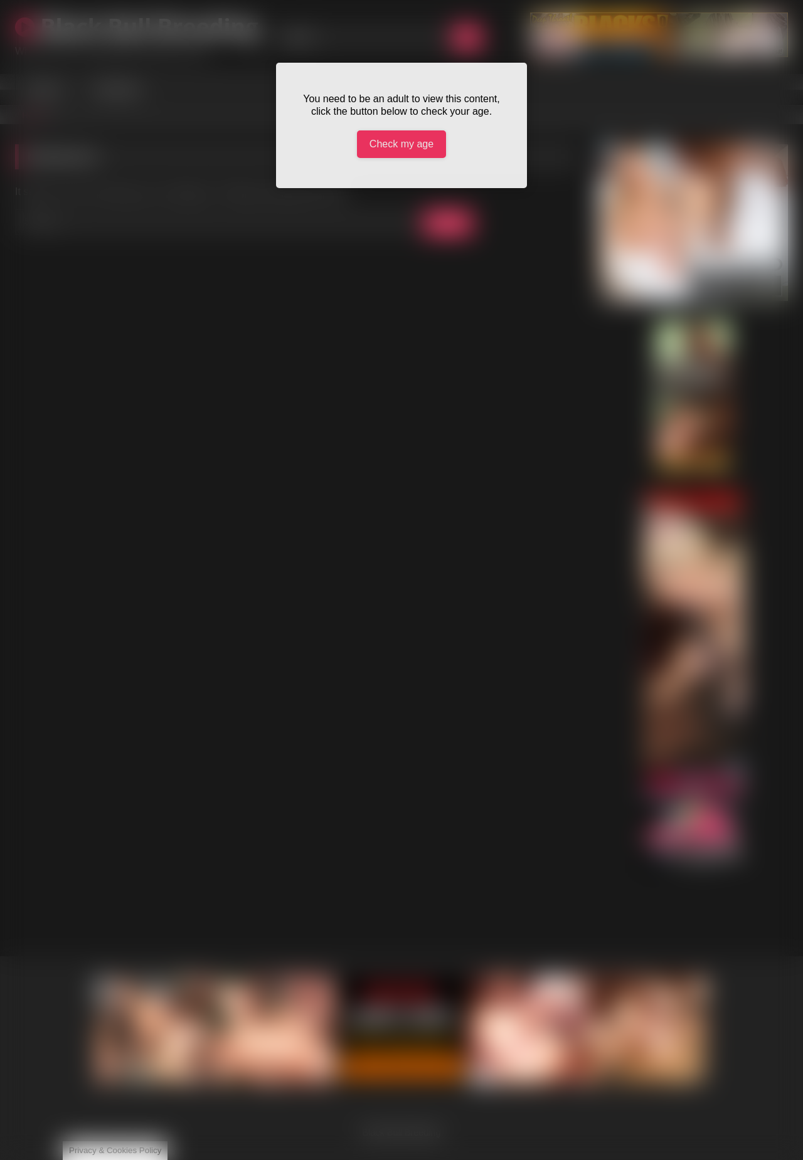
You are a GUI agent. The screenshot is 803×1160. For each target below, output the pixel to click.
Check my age (401, 144)
